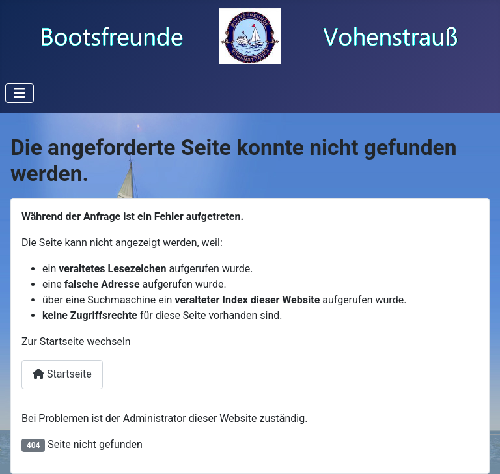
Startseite (62, 374)
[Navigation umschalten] (19, 93)
